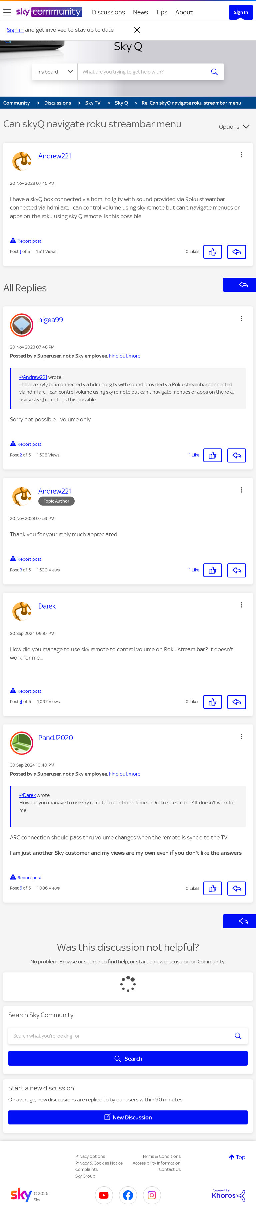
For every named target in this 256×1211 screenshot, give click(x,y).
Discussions (108, 12)
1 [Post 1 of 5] (20, 251)
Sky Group (85, 1176)
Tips (161, 12)
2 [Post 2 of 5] (21, 454)
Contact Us (170, 1169)
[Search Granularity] (54, 71)
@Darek (27, 795)
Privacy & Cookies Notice (99, 1163)
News (140, 12)
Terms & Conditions (161, 1156)
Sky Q (128, 46)
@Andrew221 (33, 377)
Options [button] (229, 126)
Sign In (241, 12)
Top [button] (240, 1157)
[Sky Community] (49, 12)
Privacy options (90, 1156)
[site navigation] (7, 12)
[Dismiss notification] (137, 30)
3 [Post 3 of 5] (21, 569)
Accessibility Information (157, 1163)
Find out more (124, 356)
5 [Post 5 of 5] (21, 888)
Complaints (86, 1169)
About (184, 12)
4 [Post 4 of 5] (21, 701)
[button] (241, 154)
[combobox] (143, 71)
